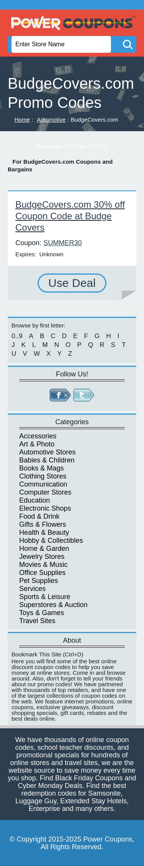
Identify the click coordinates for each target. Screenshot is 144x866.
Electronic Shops (45, 508)
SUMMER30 (62, 243)
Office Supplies (42, 572)
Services (32, 589)
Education (34, 500)
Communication (43, 484)
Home (22, 119)
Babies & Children (46, 460)
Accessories (37, 436)
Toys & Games (41, 613)
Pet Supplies (38, 580)
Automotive (51, 119)
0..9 (17, 336)
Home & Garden (44, 548)
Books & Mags (41, 468)
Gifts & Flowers (42, 524)
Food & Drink (39, 516)
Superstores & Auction (53, 605)
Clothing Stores (42, 476)
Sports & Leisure (44, 597)
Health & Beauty (44, 532)
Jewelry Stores (42, 556)
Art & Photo (37, 444)
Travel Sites (37, 621)
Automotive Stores (47, 452)
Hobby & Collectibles (51, 540)
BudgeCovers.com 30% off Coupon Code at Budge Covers (70, 216)
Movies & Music (43, 564)
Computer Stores (45, 492)
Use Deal (72, 283)
